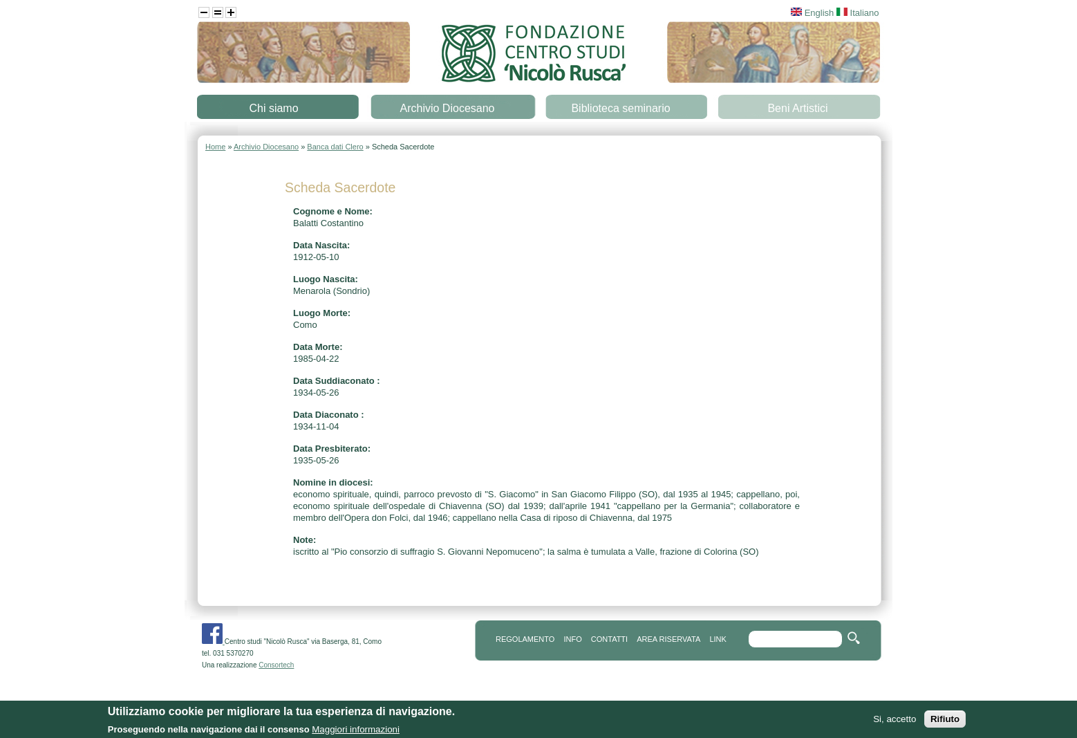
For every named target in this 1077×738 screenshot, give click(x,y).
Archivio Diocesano (447, 108)
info (572, 639)
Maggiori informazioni (356, 731)
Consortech (276, 665)
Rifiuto (944, 720)
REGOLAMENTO (525, 639)
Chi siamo (273, 108)
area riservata (668, 639)
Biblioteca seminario (620, 108)
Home (215, 146)
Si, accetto (894, 720)
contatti (609, 639)
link (717, 639)
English (812, 13)
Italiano (857, 13)
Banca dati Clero (335, 146)
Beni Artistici (797, 108)
